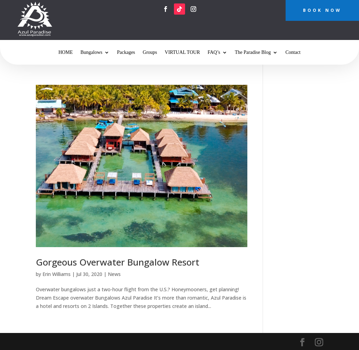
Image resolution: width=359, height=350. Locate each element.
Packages (126, 52)
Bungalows (91, 52)
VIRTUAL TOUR (182, 52)
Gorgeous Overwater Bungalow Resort (117, 262)
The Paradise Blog (253, 52)
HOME (65, 52)
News (114, 274)
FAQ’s (214, 52)
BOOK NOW (322, 10)
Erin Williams (56, 274)
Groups (150, 52)
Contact (293, 52)
